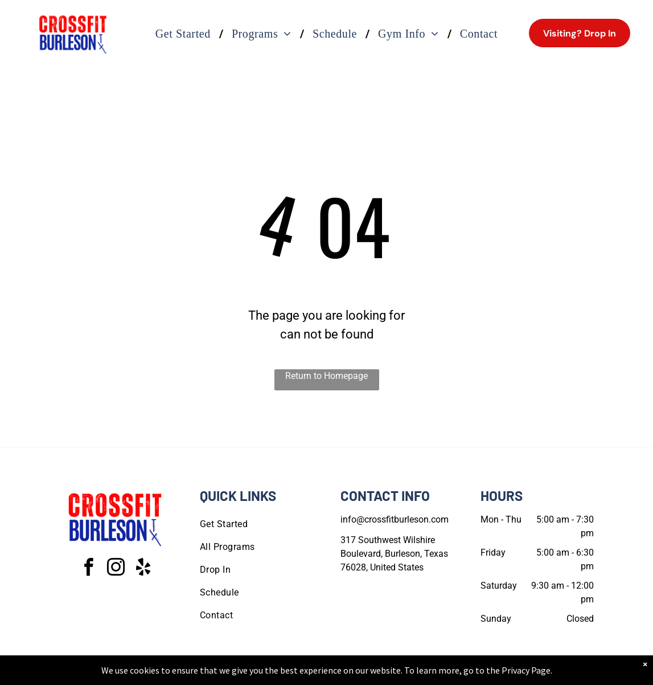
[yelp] (143, 569)
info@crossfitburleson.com (394, 519)
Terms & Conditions (420, 674)
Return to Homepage (326, 375)
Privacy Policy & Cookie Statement (256, 674)
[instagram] (115, 569)
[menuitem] (185, 33)
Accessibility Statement (349, 674)
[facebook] (88, 569)
